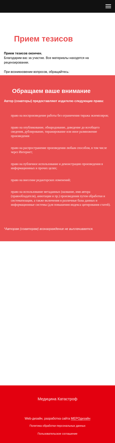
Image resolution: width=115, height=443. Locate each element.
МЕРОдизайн (80, 418)
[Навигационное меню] (108, 6)
